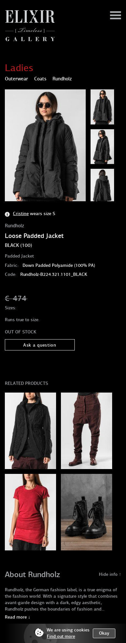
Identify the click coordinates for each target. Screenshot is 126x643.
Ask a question (39, 345)
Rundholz (14, 226)
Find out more (61, 636)
